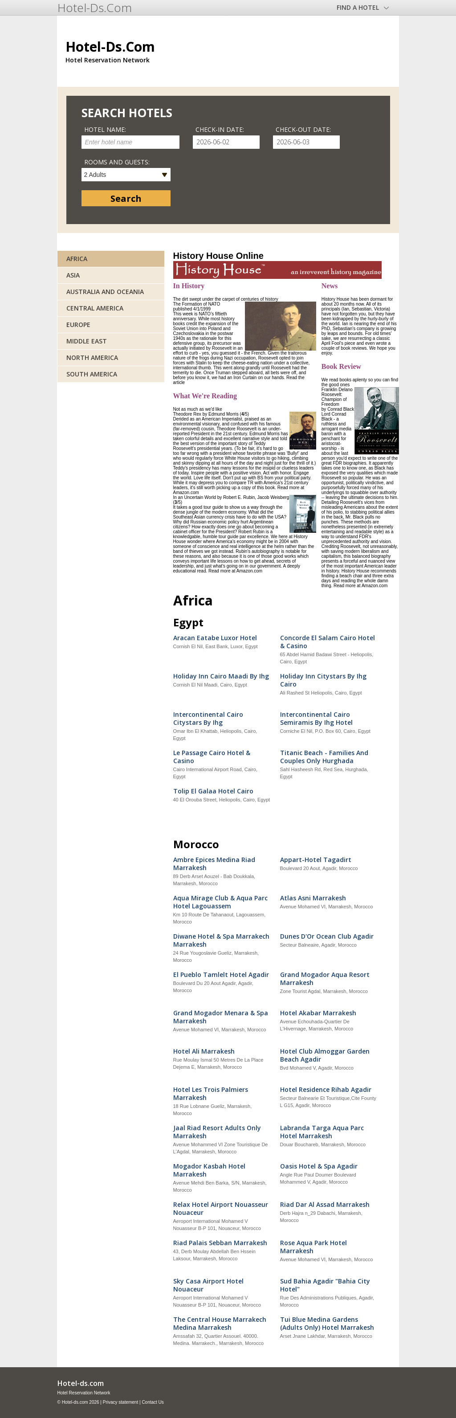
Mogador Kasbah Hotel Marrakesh (209, 1170)
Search (126, 198)
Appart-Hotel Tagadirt (315, 860)
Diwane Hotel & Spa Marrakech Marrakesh (221, 940)
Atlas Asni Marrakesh (313, 898)
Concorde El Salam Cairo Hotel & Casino (327, 642)
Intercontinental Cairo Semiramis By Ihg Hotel (316, 719)
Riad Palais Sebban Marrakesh (220, 1243)
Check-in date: (219, 129)
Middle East (86, 341)
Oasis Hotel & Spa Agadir (319, 1166)
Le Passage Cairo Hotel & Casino (211, 757)
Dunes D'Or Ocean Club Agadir (327, 936)
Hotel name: (105, 129)
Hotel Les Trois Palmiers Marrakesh (210, 1094)
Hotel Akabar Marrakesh (318, 1013)
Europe (78, 324)
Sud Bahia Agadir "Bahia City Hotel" (325, 1285)
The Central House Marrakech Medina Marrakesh (219, 1324)
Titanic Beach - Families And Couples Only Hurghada (324, 757)
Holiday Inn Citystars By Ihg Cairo (323, 680)
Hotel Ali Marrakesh (204, 1051)
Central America (94, 308)
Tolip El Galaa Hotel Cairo (213, 791)
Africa (76, 258)
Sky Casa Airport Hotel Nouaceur (208, 1285)
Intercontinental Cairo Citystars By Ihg (208, 719)
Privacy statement (120, 1402)
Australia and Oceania (105, 291)
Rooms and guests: (117, 162)
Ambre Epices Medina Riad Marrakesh (214, 864)
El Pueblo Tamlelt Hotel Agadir (221, 975)
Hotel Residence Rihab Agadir (325, 1090)
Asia (73, 275)
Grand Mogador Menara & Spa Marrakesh (220, 1017)
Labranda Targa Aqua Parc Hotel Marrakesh (322, 1132)
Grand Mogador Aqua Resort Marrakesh (325, 979)
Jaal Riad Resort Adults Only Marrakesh (217, 1132)
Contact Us (152, 1402)
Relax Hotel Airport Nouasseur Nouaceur (220, 1209)
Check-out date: (303, 129)
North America (92, 357)
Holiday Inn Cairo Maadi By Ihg (221, 676)
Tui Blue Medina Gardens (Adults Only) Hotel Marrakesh (327, 1324)
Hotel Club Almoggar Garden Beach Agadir (325, 1055)
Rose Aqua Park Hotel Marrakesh (313, 1247)
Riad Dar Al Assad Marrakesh (325, 1205)
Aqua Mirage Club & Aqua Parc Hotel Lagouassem (220, 902)
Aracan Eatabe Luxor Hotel (215, 638)
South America (91, 374)
